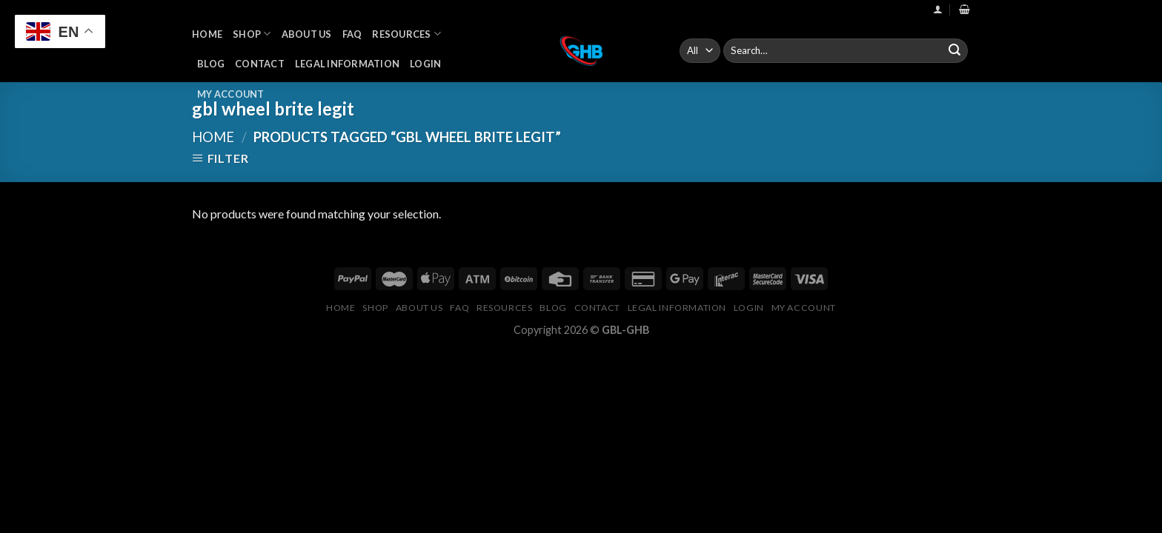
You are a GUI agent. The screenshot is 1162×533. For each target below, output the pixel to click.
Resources (406, 34)
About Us (307, 34)
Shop (251, 34)
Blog (211, 64)
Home (207, 34)
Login (425, 64)
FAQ (352, 34)
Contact (260, 64)
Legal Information (347, 64)
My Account (231, 94)
